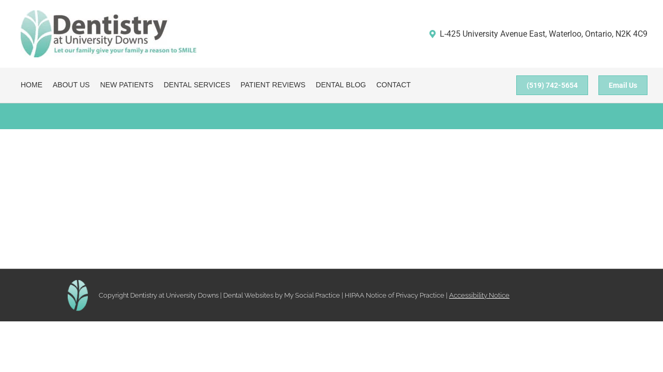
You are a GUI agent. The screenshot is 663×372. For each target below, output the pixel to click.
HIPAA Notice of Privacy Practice (394, 295)
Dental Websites (248, 295)
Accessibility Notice (479, 295)
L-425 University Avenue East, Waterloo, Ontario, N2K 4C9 (537, 34)
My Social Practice (311, 295)
